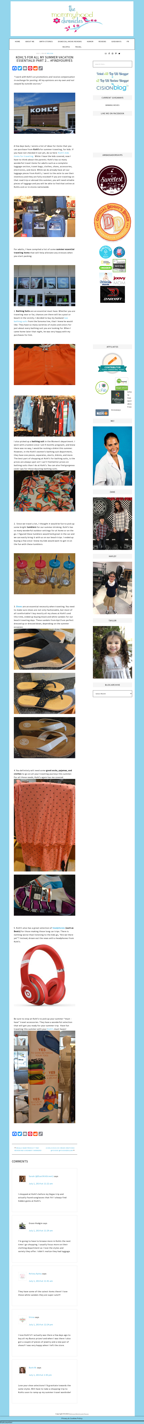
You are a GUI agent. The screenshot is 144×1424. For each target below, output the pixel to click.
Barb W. (32, 1367)
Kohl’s (50, 1029)
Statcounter (6, 1422)
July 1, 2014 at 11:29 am (41, 1230)
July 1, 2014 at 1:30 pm (40, 1375)
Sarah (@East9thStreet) (41, 1176)
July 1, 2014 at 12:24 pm (41, 1324)
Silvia (31, 1317)
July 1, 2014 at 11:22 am (41, 1183)
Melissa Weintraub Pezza (79, 1414)
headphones (59, 928)
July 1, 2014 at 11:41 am (41, 1281)
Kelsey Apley (35, 1273)
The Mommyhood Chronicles (72, 20)
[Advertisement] (112, 323)
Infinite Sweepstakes (129, 398)
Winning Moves (112, 105)
